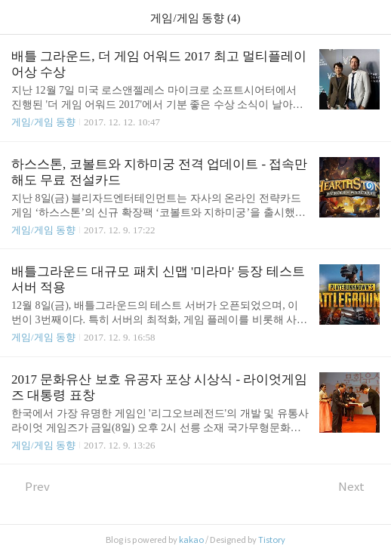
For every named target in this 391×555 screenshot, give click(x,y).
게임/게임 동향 (43, 122)
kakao (191, 540)
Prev (30, 486)
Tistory (271, 540)
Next (359, 486)
